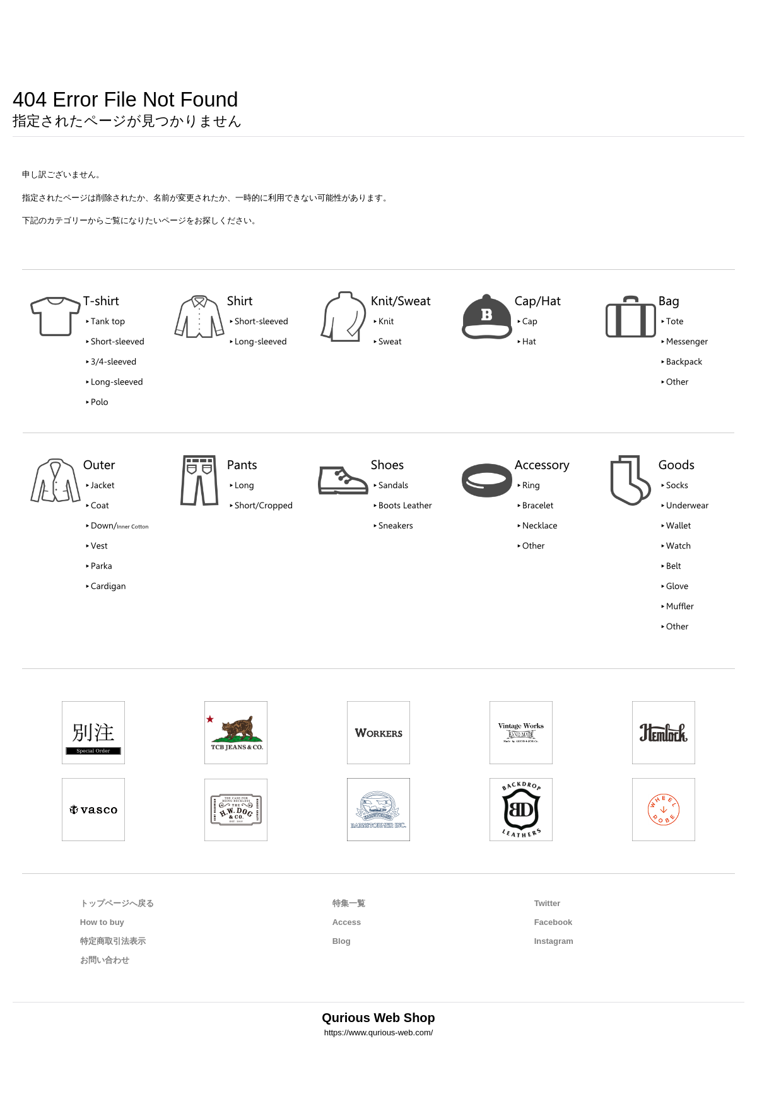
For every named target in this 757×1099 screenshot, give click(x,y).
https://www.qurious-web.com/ (378, 1032)
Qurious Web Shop (378, 1018)
